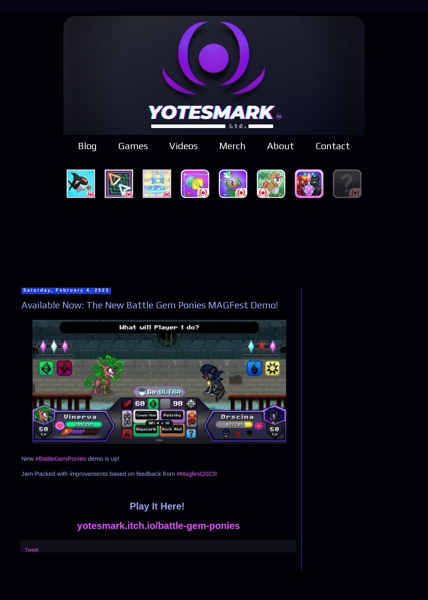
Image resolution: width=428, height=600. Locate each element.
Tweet (31, 550)
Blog (87, 145)
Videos (183, 145)
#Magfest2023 (196, 473)
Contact (332, 145)
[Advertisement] (214, 241)
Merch (232, 145)
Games (133, 145)
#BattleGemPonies (60, 458)
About (280, 145)
